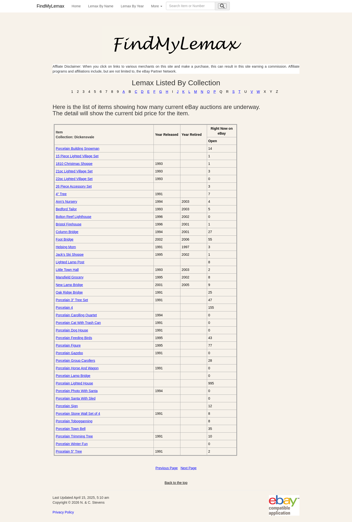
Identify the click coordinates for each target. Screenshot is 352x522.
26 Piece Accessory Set (74, 186)
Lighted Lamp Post (70, 262)
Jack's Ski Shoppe (70, 254)
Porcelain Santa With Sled (76, 398)
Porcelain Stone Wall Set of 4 (78, 413)
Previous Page (166, 468)
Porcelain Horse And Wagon (77, 368)
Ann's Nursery (66, 201)
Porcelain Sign (67, 406)
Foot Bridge (64, 239)
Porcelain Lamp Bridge (73, 376)
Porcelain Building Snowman (77, 148)
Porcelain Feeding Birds (74, 338)
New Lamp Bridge (69, 285)
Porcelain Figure (68, 345)
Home (76, 6)
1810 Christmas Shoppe (74, 164)
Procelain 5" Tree (69, 451)
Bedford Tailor (66, 209)
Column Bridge (67, 232)
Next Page (189, 468)
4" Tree (61, 194)
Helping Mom (66, 247)
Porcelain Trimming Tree (74, 436)
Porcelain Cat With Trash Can (78, 323)
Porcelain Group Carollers (75, 360)
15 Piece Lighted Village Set (77, 156)
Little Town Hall (67, 270)
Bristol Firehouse (68, 224)
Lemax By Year (132, 6)
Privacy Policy (63, 512)
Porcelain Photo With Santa (77, 391)
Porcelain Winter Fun (72, 444)
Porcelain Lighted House (74, 383)
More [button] (156, 6)
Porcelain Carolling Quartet (76, 315)
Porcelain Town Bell (71, 429)
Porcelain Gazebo (69, 353)
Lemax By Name (100, 6)
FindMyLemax (50, 6)
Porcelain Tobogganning (74, 421)
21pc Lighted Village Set (74, 171)
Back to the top (176, 483)
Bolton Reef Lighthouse (73, 217)
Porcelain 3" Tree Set (72, 300)
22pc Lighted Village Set (74, 179)
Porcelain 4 (64, 307)
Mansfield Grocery (70, 277)
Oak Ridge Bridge (69, 292)
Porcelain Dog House (72, 330)
